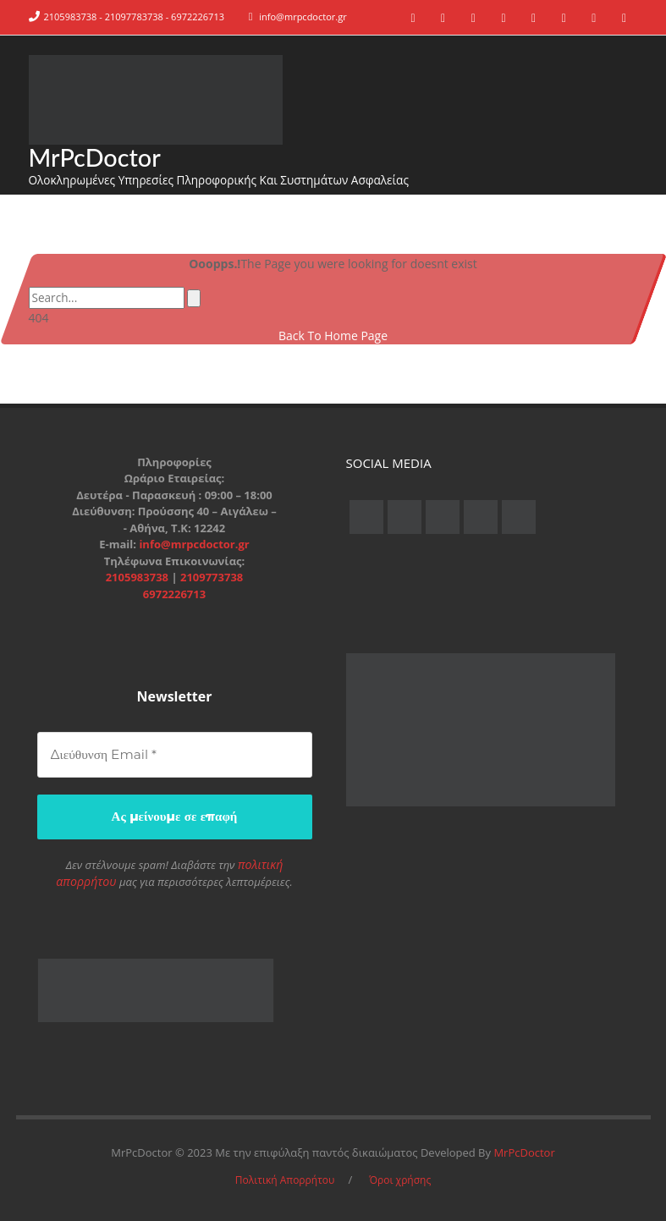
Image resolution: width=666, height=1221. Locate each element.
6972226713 (174, 595)
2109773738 (211, 578)
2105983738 (139, 578)
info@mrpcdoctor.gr (302, 16)
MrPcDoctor (98, 157)
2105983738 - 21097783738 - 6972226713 (134, 16)
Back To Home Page (333, 337)
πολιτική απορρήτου (261, 864)
